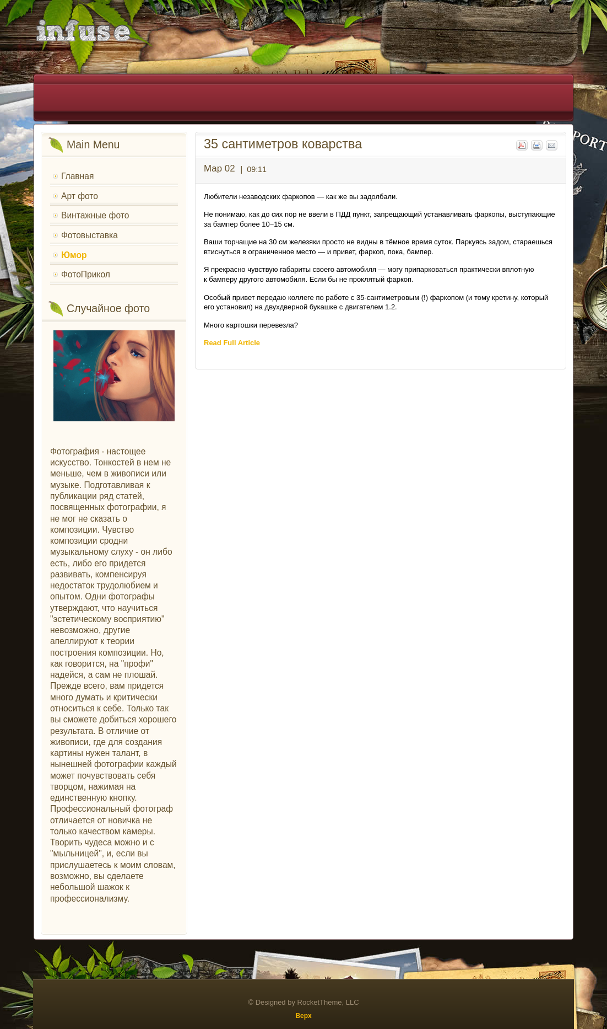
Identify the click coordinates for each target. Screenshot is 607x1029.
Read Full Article (232, 343)
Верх (303, 1016)
